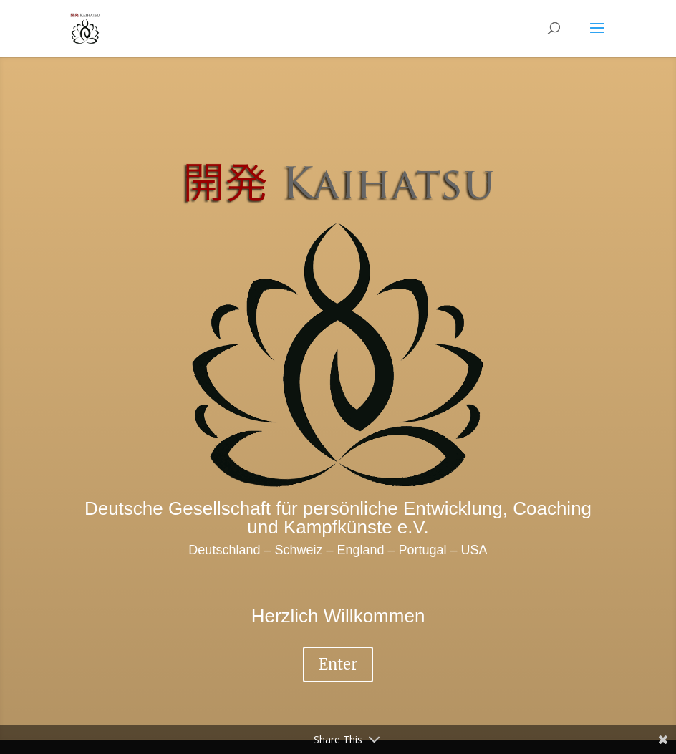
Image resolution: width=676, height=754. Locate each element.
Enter (338, 664)
